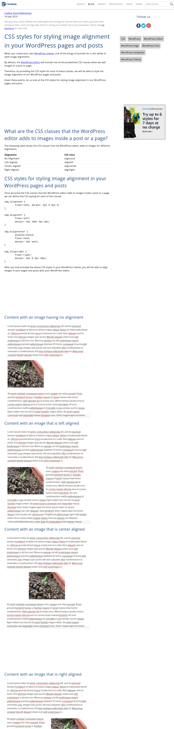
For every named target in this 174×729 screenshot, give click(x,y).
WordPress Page (130, 45)
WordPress (134, 38)
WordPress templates (132, 52)
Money (102, 4)
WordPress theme (44, 53)
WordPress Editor (30, 62)
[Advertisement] (57, 106)
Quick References (22, 13)
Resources (116, 4)
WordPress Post (151, 45)
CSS (123, 38)
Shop (129, 4)
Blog (91, 4)
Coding (8, 13)
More (139, 4)
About (81, 4)
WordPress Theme (131, 59)
